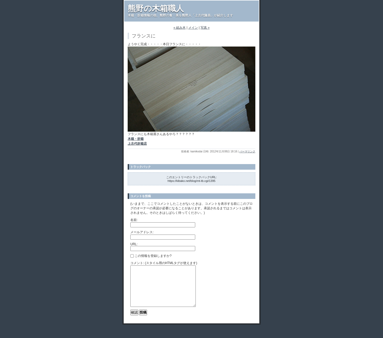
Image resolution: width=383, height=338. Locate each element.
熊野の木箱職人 (156, 8)
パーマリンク (247, 151)
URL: (134, 244)
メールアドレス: (141, 232)
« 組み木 (179, 28)
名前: (134, 220)
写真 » (205, 28)
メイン (193, 28)
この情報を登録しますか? (151, 256)
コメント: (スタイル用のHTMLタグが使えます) (163, 263)
